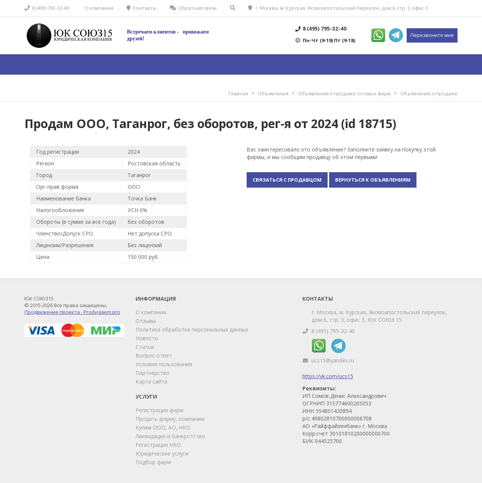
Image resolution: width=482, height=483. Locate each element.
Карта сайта (151, 381)
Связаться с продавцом (287, 179)
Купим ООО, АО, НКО (163, 427)
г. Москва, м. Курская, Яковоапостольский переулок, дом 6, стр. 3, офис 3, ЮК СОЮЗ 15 (379, 316)
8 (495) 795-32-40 (333, 331)
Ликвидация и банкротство (170, 436)
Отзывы (146, 320)
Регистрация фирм (159, 410)
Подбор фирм (153, 462)
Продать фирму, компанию (170, 418)
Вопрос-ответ (154, 355)
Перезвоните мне (432, 35)
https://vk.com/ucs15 (327, 376)
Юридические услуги (162, 453)
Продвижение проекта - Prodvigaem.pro (72, 312)
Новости (147, 338)
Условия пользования (164, 364)
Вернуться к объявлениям (372, 179)
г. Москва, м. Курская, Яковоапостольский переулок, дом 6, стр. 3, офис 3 (338, 8)
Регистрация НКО (158, 444)
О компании (151, 312)
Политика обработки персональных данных (192, 329)
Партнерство (152, 372)
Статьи (145, 346)
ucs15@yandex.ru (332, 360)
